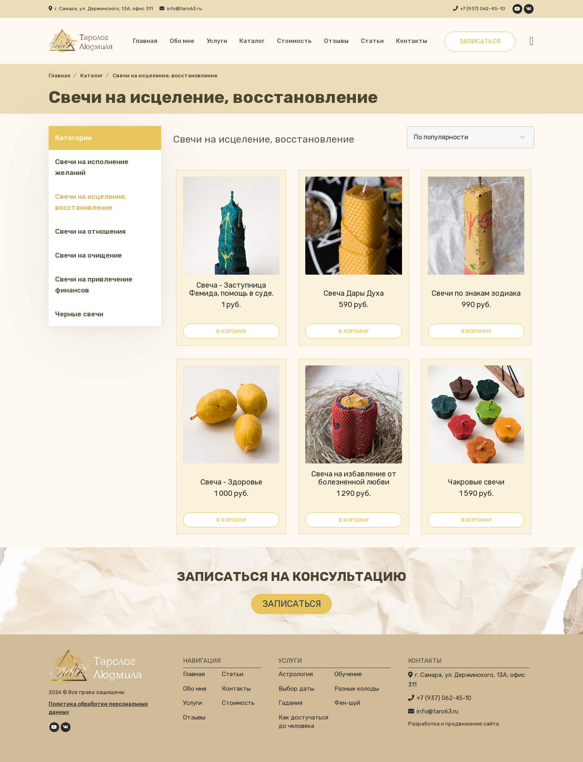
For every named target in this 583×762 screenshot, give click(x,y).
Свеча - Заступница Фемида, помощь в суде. (231, 289)
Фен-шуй (347, 703)
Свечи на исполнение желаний (91, 167)
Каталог (252, 41)
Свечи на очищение (88, 255)
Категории (73, 138)
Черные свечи (79, 314)
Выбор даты (296, 688)
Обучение (348, 674)
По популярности (441, 137)
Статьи (372, 41)
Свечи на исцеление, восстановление (90, 201)
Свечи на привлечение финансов (93, 284)
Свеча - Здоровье (231, 482)
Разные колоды (356, 688)
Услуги (216, 41)
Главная (145, 41)
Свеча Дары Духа (353, 293)
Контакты (411, 41)
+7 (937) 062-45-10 (482, 8)
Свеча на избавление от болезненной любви (353, 478)
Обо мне (182, 41)
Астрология (296, 674)
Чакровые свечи (476, 482)
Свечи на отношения (90, 231)
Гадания (290, 703)
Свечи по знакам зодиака (476, 293)
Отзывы (336, 41)
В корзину (231, 331)
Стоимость (294, 41)
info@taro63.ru (184, 8)
